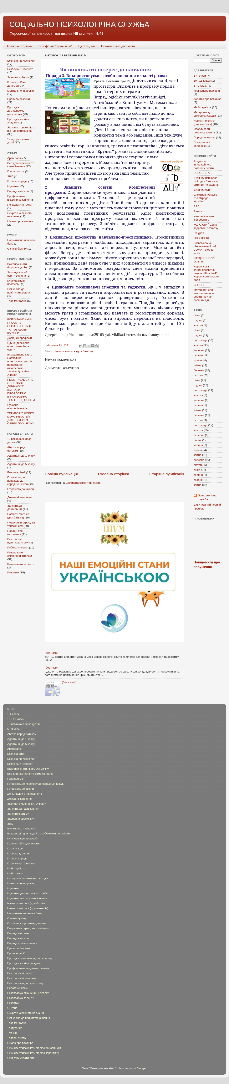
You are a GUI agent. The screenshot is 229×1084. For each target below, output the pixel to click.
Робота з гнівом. (17, 547)
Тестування (14, 1027)
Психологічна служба (207, 497)
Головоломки (15, 171)
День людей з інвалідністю (24, 793)
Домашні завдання (19, 497)
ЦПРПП (199, 284)
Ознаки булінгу (17, 248)
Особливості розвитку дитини (204, 130)
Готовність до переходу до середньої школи (18, 481)
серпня (198, 355)
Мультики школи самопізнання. (27, 898)
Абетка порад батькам (16, 449)
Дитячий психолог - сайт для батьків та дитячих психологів (206, 181)
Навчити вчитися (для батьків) (73, 351)
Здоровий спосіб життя (22, 818)
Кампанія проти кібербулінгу (204, 218)
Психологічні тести (19, 204)
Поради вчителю (204, 137)
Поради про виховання (15, 532)
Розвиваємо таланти (20, 564)
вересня (199, 350)
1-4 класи (200, 75)
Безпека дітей (16, 472)
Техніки (12, 1032)
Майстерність (202, 107)
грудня (198, 320)
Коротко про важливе (207, 99)
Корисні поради (17, 181)
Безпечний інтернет (20, 69)
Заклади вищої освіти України (17, 274)
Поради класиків (18, 191)
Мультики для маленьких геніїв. (27, 893)
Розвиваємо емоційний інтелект (19, 554)
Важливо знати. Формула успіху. (17, 265)
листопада (200, 340)
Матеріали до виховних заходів (205, 114)
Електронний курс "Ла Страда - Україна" (205, 198)
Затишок (199, 211)
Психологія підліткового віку (18, 541)
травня (198, 360)
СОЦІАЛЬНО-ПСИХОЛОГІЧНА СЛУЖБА (79, 24)
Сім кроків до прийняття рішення (19, 290)
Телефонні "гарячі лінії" (55, 46)
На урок (199, 233)
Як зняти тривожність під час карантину (33, 1052)
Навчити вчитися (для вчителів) (204, 122)
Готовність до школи (20, 489)
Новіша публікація (61, 474)
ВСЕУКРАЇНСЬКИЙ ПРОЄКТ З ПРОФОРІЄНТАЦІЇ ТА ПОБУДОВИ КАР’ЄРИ (19, 326)
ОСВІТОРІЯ (201, 238)
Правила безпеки (18, 99)
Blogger (141, 1068)
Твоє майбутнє (16, 300)
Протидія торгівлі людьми (24, 963)
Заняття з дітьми (18, 77)
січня (197, 315)
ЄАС (196, 206)
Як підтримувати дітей (21, 1057)
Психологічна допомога (118, 46)
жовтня (198, 325)
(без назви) (52, 652)
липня (198, 440)
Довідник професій (19, 337)
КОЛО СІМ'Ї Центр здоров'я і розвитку (206, 226)
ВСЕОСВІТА (202, 172)
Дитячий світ (202, 189)
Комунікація (15, 848)
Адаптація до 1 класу (21, 455)
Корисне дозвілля (18, 853)
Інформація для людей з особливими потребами (39, 833)
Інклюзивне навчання (207, 90)
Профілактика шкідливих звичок (18, 198)
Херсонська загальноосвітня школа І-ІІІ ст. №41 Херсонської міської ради (206, 273)
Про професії (16, 953)
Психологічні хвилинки (202, 144)
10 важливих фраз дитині (23, 724)
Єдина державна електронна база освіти (18, 346)
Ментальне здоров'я (20, 90)
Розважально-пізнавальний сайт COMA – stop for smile (206, 248)
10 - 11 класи (202, 80)
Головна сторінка (19, 46)
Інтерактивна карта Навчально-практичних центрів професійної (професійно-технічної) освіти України (19, 364)
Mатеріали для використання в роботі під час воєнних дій (204, 295)
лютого (198, 375)
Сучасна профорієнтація (17, 406)
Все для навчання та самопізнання (20, 165)
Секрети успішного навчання (26, 1012)
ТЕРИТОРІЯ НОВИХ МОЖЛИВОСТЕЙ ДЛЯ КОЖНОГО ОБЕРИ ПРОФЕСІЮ (20, 418)
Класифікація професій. (16, 282)
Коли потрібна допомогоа (16, 84)
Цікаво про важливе (20, 221)
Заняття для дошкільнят (15, 507)
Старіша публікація (166, 474)
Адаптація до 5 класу (21, 464)
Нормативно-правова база (24, 913)
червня (198, 445)
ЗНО (10, 176)
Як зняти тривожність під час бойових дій (21, 129)
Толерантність (16, 1037)
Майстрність (15, 873)
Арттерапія (14, 158)
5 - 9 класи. (201, 85)
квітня (197, 365)
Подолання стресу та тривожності (21, 524)
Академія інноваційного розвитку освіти (204, 164)
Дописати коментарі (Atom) (83, 482)
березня (199, 370)
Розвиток (13, 572)
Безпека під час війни (21, 60)
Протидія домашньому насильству (15, 111)
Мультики (13, 186)
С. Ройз (12, 1007)
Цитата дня (86, 46)
